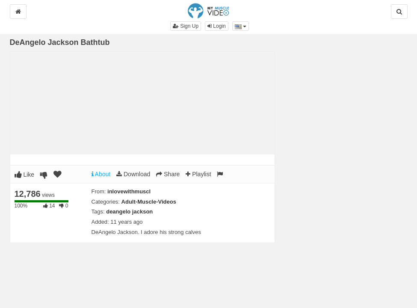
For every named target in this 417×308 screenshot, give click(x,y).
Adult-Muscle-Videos (148, 201)
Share (168, 174)
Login (216, 26)
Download (133, 174)
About (101, 174)
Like (25, 174)
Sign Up (185, 26)
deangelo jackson (129, 211)
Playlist (198, 174)
